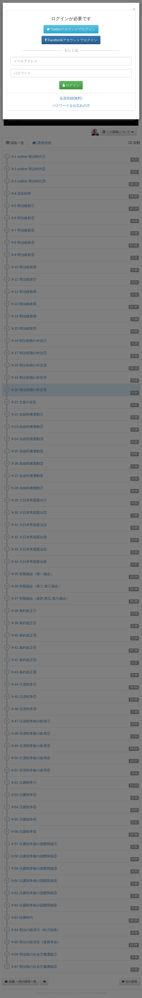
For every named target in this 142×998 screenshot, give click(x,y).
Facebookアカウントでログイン (71, 40)
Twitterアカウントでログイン (71, 29)
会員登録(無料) (71, 98)
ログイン (71, 85)
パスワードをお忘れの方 (71, 106)
